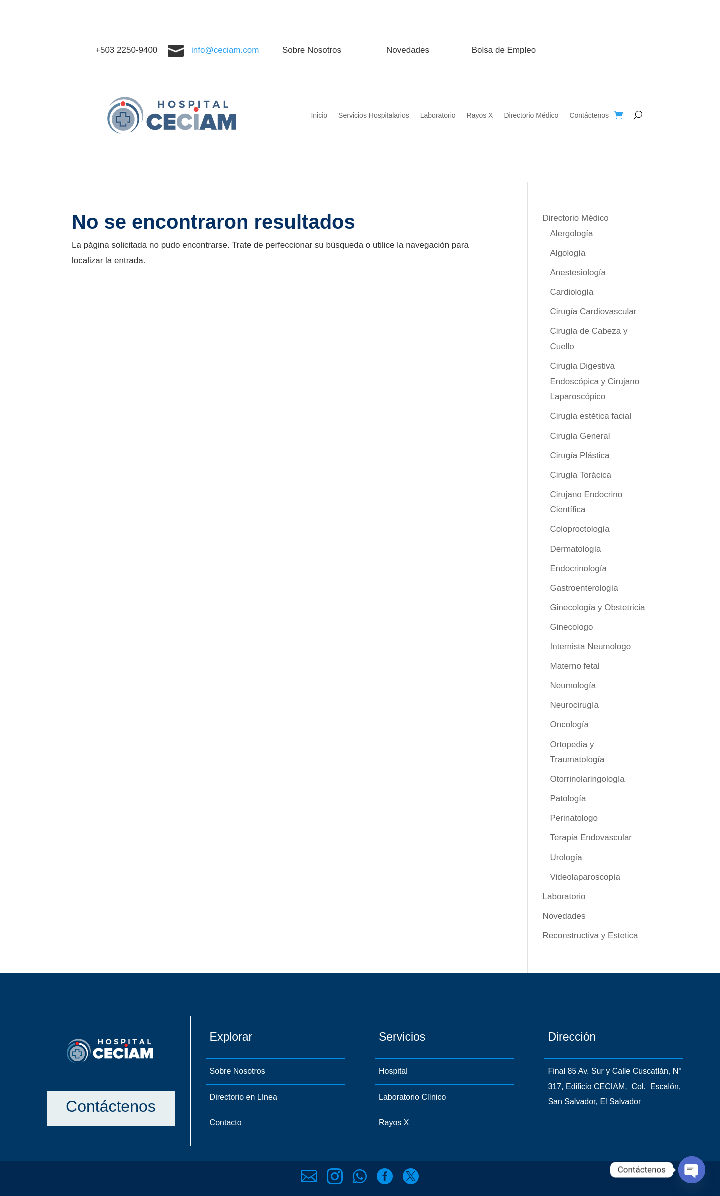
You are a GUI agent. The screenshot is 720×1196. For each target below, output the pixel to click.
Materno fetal (575, 666)
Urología (566, 857)
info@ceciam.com (225, 50)
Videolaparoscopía (585, 877)
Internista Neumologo (591, 647)
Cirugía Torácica (581, 475)
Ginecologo (572, 627)
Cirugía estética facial (591, 416)
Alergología (572, 233)
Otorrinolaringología (587, 779)
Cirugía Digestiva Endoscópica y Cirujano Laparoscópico (595, 382)
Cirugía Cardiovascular (593, 311)
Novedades (564, 916)
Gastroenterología (584, 588)
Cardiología (572, 292)
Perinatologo (574, 818)
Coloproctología (580, 529)
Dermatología (576, 549)
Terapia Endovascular (591, 837)
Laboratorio (438, 116)
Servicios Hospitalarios (374, 116)
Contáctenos (589, 116)
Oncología (570, 725)
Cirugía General (580, 436)
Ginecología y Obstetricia (598, 607)
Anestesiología (578, 273)
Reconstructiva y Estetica (590, 935)
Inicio (319, 116)
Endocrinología (578, 569)
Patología (568, 799)
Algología (568, 253)
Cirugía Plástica (580, 455)
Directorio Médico (531, 116)
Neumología (573, 685)
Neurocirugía (574, 705)
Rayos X (480, 116)
